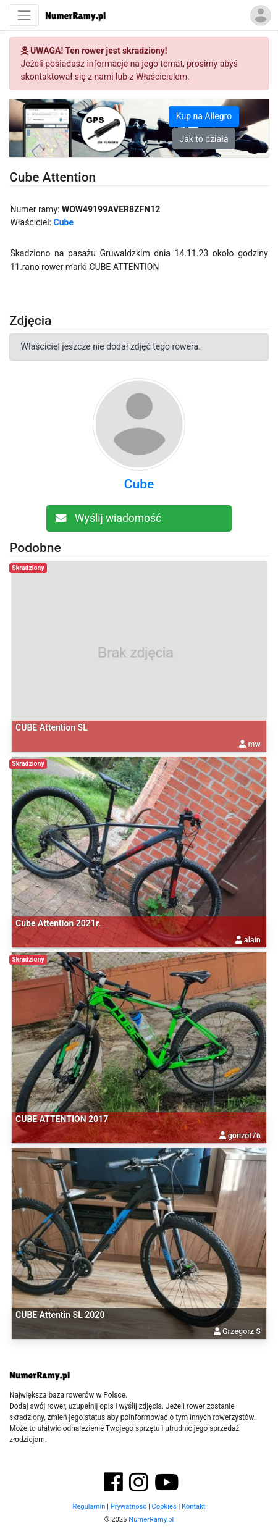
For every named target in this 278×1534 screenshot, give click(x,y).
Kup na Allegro (204, 116)
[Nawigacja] (24, 15)
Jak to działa (203, 138)
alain (252, 939)
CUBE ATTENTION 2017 (61, 1119)
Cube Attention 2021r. (58, 923)
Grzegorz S (241, 1331)
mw (254, 743)
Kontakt (194, 1507)
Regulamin (89, 1507)
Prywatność (129, 1507)
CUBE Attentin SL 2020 (59, 1315)
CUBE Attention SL (51, 727)
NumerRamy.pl (151, 1519)
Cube (64, 222)
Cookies (164, 1507)
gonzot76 (244, 1135)
